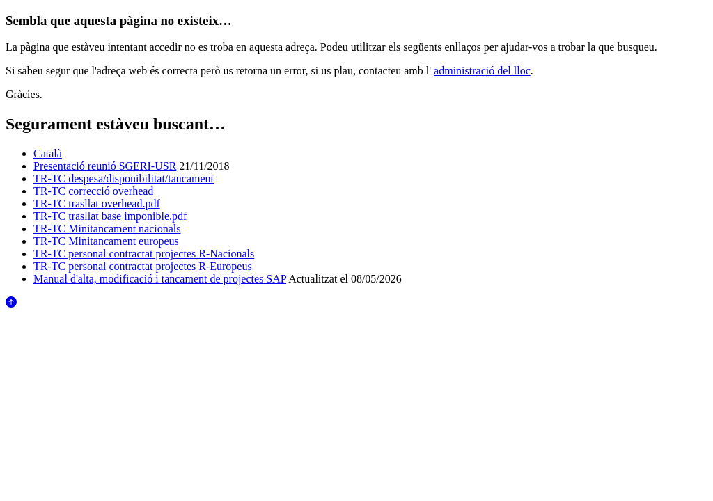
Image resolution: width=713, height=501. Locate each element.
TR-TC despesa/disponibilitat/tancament (123, 178)
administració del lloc (482, 71)
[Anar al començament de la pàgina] (11, 304)
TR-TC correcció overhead (93, 191)
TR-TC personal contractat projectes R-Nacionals (143, 254)
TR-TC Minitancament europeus (106, 241)
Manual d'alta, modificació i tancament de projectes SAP (159, 279)
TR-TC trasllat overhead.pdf (96, 203)
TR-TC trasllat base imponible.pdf (110, 216)
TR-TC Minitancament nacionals (107, 228)
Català (47, 153)
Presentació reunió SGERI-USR (104, 166)
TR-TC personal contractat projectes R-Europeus (142, 266)
